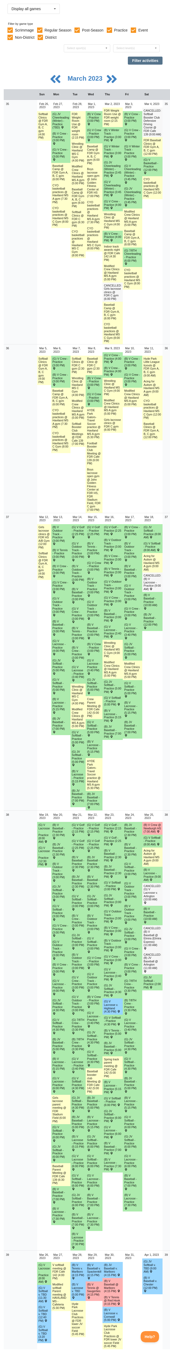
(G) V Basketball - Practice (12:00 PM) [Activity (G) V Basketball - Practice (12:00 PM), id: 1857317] (151, 166)
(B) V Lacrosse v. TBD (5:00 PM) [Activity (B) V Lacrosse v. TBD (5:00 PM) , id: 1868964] (78, 1291)
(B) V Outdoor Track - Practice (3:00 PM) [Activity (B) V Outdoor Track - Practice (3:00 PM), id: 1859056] (93, 587)
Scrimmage (24, 30)
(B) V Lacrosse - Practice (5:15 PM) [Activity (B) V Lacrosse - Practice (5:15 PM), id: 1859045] (78, 778)
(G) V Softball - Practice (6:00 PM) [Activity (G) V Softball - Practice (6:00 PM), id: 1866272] (78, 1182)
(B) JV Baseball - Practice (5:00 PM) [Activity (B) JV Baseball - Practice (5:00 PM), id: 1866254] (130, 1085)
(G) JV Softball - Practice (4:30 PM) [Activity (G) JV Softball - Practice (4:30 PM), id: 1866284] (78, 1104)
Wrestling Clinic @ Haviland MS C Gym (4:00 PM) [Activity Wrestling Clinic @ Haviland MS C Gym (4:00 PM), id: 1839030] (112, 221)
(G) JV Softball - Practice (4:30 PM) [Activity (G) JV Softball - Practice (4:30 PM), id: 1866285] (93, 1039)
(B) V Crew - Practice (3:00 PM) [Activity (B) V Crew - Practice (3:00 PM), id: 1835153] (60, 138)
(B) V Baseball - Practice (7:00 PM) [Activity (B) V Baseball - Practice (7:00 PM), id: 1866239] (78, 1221)
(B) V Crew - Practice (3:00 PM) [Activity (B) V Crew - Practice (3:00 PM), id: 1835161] (132, 363)
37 (7, 517)
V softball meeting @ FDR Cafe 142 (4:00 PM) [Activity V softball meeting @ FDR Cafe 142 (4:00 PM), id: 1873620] (59, 1271)
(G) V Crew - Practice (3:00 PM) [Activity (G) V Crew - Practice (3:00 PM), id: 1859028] (94, 567)
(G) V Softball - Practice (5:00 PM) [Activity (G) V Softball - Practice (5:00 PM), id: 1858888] (93, 728)
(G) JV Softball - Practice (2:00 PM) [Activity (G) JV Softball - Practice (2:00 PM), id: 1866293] (152, 982)
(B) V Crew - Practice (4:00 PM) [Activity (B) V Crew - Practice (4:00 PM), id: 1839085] (112, 237)
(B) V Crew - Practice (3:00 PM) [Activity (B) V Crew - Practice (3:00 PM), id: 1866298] (132, 969)
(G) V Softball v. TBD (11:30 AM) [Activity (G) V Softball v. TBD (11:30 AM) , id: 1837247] (43, 1294)
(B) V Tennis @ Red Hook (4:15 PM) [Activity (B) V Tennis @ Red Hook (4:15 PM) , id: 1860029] (112, 1300)
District (51, 37)
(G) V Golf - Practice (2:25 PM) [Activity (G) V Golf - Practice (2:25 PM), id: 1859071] (93, 531)
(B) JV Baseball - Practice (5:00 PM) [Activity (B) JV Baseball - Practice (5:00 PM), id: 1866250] (59, 1046)
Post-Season (92, 30)
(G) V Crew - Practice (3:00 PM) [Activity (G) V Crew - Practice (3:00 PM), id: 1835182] (60, 154)
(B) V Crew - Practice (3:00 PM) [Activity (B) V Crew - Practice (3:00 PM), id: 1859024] (112, 559)
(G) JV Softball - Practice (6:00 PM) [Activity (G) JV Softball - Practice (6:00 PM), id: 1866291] (112, 1116)
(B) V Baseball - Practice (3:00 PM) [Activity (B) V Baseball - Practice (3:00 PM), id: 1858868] (112, 615)
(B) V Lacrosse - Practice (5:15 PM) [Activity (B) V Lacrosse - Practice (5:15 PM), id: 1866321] (78, 1143)
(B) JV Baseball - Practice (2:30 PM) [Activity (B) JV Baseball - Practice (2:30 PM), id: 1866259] (112, 871)
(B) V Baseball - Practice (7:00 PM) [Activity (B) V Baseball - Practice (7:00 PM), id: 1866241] (112, 1148)
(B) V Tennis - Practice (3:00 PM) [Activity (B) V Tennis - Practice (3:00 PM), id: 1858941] (112, 572)
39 (7, 1254)
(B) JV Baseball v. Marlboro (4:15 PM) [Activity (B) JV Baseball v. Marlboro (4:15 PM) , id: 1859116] (112, 1270)
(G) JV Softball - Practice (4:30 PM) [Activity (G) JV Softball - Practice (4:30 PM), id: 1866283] (59, 1007)
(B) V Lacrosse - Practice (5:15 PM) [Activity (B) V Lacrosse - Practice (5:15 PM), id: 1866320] (59, 1065)
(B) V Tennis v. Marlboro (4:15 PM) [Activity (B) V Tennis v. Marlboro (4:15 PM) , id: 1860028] (78, 1271)
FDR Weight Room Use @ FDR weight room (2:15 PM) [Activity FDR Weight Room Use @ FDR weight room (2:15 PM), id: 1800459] (78, 125)
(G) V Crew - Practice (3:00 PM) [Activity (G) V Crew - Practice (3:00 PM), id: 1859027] (78, 615)
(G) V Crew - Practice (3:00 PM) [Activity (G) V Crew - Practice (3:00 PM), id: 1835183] (60, 363)
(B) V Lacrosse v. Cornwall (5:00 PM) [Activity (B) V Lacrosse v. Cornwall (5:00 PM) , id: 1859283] (112, 1314)
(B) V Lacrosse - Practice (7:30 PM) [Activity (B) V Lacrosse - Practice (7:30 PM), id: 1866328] (112, 1164)
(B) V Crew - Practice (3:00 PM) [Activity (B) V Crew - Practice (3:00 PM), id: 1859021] (60, 570)
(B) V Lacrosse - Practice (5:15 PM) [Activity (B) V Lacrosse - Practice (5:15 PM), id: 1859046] (93, 748)
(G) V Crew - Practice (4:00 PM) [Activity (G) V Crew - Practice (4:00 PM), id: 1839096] (112, 205)
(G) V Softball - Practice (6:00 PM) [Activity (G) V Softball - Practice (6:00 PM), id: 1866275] (130, 1123)
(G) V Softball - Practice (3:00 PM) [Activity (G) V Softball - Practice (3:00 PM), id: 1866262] (78, 903)
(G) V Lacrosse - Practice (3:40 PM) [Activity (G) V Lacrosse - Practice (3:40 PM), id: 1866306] (93, 1019)
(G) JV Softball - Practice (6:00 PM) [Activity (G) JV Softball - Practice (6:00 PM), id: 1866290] (93, 1143)
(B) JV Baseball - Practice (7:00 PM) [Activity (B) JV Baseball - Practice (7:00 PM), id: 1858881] (78, 797)
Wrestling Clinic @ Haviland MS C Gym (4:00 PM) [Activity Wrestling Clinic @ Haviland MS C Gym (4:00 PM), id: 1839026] (78, 152)
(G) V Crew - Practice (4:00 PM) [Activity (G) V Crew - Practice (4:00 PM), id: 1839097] (112, 358)
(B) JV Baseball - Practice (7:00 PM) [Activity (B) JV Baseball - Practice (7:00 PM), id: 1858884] (130, 728)
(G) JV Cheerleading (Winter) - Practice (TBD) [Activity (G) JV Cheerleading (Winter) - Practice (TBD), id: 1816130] (61, 120)
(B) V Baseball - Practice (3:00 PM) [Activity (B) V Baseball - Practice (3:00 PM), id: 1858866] (78, 595)
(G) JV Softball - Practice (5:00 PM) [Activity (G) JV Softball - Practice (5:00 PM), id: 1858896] (59, 667)
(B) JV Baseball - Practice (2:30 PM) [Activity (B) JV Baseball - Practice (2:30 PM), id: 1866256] (59, 851)
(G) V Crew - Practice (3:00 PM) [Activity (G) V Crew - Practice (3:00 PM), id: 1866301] (94, 962)
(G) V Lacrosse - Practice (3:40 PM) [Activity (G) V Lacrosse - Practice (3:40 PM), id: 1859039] (130, 631)
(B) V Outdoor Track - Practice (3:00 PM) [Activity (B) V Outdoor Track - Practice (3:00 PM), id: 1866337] (130, 914)
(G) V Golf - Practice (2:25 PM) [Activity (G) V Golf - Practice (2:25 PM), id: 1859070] (78, 531)
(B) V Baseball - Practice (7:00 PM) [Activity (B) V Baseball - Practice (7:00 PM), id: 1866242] (130, 1182)
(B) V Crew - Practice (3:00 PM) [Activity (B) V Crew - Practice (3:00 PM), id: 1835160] (132, 118)
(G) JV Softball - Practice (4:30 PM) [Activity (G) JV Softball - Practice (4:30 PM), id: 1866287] (130, 1046)
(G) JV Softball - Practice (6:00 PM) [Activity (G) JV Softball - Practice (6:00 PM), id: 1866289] (78, 1201)
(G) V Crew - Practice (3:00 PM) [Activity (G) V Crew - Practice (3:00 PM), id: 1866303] (132, 953)
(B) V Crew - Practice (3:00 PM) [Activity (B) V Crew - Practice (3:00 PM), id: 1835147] (94, 383)
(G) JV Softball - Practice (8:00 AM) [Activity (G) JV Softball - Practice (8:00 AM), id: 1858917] (152, 532)
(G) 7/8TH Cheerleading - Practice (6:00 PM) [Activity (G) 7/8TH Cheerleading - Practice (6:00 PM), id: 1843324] (132, 257)
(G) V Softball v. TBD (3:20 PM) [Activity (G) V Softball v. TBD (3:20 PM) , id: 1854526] (43, 1333)
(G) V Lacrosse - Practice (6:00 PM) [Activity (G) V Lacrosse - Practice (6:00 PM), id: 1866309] (59, 1085)
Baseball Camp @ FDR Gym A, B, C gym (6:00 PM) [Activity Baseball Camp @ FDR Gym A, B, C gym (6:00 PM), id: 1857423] (60, 397)
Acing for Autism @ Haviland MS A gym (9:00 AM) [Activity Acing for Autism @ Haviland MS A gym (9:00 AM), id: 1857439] (152, 388)
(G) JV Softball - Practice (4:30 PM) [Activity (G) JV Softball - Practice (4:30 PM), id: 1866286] (112, 990)
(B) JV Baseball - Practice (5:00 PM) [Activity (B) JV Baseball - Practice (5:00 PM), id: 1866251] (78, 1123)
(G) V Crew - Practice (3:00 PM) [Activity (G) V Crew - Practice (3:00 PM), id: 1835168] (94, 134)
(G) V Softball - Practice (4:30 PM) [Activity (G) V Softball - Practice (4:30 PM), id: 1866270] (130, 1065)
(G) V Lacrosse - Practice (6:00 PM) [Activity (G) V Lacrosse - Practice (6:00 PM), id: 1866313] (130, 1162)
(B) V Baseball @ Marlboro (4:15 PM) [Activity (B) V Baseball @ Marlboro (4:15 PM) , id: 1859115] (112, 1286)
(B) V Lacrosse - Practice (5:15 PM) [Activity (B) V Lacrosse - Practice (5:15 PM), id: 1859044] (59, 705)
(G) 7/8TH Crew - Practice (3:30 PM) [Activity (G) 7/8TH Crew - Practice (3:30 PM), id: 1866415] (78, 1026)
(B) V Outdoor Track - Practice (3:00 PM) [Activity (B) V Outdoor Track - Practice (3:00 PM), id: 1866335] (93, 924)
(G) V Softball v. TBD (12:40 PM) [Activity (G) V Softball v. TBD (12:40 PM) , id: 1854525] (43, 1313)
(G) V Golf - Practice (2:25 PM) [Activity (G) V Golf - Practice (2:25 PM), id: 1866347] (93, 845)
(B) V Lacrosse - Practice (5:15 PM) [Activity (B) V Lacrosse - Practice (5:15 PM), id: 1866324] (130, 1104)
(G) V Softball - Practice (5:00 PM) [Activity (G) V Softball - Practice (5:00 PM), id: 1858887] (78, 739)
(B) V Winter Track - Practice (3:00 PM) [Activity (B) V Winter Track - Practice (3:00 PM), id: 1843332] (112, 135)
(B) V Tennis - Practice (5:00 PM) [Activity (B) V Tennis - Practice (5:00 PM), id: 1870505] (112, 1034)
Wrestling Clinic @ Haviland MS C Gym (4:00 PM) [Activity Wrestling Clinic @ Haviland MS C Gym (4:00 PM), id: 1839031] (112, 387)
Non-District (24, 37)
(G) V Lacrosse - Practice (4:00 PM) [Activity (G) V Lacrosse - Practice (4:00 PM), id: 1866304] (59, 987)
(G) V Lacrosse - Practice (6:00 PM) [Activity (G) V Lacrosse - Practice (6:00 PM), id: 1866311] (93, 1182)
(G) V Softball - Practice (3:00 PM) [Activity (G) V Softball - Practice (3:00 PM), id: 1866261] (59, 912)
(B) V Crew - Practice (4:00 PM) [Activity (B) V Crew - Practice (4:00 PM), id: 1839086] (112, 371)
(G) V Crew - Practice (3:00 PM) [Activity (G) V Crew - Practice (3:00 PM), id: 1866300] (78, 984)
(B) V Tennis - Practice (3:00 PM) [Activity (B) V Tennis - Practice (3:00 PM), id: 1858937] (60, 554)
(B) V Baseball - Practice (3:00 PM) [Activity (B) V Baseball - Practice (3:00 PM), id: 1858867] (93, 631)
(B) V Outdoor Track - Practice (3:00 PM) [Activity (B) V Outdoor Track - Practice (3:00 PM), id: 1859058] (130, 551)
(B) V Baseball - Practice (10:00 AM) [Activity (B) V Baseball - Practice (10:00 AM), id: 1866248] (150, 915)
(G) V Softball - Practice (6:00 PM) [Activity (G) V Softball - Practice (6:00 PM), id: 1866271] (59, 1133)
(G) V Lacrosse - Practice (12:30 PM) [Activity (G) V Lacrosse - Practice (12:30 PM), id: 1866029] (44, 856)
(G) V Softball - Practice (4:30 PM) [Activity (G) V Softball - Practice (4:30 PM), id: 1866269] (112, 1021)
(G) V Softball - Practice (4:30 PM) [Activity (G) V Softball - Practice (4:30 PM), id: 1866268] (93, 1058)
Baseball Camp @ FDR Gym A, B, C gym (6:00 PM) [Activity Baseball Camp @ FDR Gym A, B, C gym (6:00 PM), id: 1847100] (132, 237)
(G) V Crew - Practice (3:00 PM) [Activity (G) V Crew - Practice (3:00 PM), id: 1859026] (60, 587)
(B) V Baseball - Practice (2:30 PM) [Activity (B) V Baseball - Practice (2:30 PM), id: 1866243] (59, 831)
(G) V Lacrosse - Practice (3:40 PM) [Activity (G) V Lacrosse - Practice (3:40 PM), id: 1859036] (78, 673)
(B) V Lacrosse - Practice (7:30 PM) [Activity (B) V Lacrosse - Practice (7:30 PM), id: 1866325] (59, 1215)
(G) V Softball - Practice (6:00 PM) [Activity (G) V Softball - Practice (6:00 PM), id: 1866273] (93, 1162)
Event (143, 30)
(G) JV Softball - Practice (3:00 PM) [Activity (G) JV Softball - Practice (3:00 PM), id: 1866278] (59, 893)
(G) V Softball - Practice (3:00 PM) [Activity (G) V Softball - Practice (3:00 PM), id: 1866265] (130, 870)
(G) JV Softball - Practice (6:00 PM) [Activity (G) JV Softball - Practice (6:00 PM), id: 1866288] (59, 1153)
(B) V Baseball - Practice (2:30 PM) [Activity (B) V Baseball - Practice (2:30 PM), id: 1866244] (78, 864)
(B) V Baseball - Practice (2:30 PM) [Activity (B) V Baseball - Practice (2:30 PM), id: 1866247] (130, 851)
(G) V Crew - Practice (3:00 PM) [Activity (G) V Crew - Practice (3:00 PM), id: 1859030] (132, 613)
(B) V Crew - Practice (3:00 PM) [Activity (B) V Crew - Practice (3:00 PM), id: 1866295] (78, 922)
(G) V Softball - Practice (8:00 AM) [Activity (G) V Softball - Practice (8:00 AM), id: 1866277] (152, 841)
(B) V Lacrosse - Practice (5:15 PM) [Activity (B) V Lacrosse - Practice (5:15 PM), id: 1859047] (112, 715)
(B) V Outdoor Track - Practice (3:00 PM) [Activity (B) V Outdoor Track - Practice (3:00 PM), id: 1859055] (78, 574)
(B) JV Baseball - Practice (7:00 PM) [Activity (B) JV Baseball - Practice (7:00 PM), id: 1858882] (93, 800)
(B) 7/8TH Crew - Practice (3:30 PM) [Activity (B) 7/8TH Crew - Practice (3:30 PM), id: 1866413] (78, 1046)
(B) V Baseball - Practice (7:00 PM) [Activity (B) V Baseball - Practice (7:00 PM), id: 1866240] (93, 1201)
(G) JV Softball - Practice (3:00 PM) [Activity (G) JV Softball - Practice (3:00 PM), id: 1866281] (112, 900)
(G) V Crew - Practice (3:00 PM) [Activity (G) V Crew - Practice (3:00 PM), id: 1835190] (132, 379)
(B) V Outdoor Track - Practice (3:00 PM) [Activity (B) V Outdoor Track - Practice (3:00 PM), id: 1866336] (112, 945)
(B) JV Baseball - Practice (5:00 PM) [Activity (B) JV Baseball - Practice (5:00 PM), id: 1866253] (112, 1048)
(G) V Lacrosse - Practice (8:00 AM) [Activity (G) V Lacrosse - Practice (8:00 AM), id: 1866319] (44, 1273)
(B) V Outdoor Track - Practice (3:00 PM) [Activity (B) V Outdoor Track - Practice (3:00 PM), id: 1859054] (59, 535)
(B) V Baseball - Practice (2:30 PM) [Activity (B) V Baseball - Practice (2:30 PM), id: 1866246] (112, 855)
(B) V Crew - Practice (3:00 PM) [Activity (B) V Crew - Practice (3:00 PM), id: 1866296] (94, 1001)
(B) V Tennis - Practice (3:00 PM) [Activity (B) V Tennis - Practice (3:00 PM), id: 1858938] (93, 550)
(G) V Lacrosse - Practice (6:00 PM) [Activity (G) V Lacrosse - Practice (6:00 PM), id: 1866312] (112, 1132)
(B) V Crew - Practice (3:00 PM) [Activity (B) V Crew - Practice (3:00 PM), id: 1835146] (94, 118)
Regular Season (58, 30)
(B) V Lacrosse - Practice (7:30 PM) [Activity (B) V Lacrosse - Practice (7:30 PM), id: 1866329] (130, 1201)
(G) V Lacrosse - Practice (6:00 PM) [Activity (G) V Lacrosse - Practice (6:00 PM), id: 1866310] (78, 1162)
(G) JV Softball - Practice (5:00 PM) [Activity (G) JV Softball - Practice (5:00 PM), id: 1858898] (93, 686)
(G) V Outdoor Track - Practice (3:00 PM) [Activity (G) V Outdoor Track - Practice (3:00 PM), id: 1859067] (112, 586)
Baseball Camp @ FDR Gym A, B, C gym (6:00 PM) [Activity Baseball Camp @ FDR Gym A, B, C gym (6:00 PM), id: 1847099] (112, 311)
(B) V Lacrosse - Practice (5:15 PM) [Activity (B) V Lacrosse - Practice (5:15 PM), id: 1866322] (93, 1123)
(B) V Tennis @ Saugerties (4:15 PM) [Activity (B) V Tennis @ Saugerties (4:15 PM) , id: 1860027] (93, 1291)
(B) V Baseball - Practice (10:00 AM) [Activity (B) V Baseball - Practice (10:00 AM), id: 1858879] (150, 601)
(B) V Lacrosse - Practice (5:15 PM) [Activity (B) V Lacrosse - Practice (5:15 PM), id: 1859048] (130, 709)
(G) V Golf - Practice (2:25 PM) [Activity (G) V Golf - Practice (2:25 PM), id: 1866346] (78, 845)
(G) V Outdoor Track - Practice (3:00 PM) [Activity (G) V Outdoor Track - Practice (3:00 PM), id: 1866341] (112, 916)
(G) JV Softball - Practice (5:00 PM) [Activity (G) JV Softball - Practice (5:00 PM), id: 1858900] (130, 650)
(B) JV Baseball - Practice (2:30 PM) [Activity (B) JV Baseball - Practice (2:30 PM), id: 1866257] (78, 883)
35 (7, 103)
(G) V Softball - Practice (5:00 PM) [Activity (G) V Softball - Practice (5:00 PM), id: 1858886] (59, 686)
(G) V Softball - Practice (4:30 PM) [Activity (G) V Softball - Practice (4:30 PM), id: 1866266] (59, 1026)
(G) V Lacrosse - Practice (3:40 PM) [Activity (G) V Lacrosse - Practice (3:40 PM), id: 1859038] (112, 631)
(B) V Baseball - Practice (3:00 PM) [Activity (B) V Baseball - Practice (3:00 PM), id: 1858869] (130, 572)
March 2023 (86, 78)
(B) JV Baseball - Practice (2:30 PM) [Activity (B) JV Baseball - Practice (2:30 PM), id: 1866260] (130, 831)
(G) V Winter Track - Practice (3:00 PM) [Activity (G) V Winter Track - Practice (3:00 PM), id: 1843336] (112, 151)
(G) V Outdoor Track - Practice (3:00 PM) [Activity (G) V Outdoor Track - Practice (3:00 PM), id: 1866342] (130, 891)
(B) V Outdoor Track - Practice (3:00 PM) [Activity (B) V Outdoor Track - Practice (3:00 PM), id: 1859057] (112, 545)
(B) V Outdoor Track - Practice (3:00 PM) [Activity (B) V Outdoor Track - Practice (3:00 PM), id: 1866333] (59, 872)
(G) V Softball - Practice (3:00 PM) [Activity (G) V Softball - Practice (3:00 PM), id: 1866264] (112, 886)
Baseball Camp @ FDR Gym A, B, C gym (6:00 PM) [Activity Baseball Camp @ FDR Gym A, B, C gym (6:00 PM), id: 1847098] (93, 155)
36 (7, 348)
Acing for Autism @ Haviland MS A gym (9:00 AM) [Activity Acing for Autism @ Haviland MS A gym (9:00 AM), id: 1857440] (152, 562)
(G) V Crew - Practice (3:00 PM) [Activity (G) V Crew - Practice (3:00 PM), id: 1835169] (94, 399)
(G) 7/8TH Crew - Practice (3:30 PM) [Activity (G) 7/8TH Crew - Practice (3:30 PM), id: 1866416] (130, 987)
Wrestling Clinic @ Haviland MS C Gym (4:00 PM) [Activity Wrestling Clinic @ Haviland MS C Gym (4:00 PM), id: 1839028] (78, 695)
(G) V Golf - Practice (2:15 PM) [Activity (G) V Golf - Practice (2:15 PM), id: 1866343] (78, 829)
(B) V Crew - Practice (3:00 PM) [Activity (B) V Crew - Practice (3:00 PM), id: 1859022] (78, 654)
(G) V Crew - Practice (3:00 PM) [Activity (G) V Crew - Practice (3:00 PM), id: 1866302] (112, 960)
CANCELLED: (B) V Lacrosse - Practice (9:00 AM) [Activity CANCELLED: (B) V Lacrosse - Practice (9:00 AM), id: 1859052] (152, 582)
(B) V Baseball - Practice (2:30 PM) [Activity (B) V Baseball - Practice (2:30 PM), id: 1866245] (93, 883)
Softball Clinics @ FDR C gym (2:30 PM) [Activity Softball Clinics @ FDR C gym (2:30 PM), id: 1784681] (78, 365)
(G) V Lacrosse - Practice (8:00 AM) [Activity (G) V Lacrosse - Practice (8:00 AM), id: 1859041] (44, 833)
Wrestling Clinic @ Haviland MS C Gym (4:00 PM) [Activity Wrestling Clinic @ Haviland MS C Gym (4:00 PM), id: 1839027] (78, 387)
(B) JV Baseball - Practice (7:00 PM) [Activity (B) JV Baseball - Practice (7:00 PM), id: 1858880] (59, 725)
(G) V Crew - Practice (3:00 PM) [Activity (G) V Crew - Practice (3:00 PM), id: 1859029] (112, 601)
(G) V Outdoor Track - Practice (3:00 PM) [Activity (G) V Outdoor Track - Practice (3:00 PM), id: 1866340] (93, 982)
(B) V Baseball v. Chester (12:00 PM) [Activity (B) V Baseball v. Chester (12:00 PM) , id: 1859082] (150, 1284)
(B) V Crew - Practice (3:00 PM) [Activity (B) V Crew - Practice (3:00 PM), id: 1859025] (132, 531)
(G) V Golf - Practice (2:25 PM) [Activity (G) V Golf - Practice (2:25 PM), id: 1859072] (112, 530)
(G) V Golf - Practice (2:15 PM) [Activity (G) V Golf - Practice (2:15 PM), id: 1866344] (93, 829)
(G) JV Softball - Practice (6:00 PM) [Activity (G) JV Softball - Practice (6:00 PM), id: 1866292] (130, 1143)
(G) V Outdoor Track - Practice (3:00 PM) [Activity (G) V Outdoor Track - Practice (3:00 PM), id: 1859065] (78, 551)
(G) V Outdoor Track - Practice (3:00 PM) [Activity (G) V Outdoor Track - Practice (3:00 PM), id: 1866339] (78, 1005)
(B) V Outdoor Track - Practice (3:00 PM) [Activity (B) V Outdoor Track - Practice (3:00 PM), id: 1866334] (78, 962)
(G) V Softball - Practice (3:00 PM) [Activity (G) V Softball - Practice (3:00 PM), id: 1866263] (93, 945)
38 (7, 814)
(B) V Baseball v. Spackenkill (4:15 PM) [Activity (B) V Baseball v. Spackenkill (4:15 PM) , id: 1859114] (94, 1271)
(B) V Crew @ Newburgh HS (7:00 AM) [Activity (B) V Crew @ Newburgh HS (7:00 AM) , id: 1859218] (152, 828)
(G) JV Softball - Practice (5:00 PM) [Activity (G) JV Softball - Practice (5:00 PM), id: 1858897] (78, 758)
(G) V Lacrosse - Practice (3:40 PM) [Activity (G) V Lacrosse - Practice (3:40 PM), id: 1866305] (78, 1065)
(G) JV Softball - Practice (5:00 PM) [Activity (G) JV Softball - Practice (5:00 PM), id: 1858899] (112, 686)
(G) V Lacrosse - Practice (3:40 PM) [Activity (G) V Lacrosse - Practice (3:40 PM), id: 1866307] (112, 974)
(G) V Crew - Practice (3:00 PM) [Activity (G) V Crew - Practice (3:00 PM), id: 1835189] (132, 134)
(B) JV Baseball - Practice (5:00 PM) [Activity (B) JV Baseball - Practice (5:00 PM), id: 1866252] (93, 1104)
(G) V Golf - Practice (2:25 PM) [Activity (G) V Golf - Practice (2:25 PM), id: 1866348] (112, 841)
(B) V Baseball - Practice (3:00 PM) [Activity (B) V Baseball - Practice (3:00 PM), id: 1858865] (59, 628)
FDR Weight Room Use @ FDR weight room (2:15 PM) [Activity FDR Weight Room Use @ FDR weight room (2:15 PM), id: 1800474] (112, 117)
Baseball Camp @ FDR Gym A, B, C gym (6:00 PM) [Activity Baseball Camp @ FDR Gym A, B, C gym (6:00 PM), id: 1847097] (78, 198)
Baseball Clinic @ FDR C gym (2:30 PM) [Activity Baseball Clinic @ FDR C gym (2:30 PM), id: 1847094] (93, 365)
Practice (121, 30)
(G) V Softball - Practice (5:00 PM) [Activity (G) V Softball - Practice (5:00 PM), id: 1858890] (130, 689)
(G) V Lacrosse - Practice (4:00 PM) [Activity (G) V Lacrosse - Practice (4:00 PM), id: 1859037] (59, 647)
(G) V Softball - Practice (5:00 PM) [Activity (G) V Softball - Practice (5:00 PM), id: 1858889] (112, 701)
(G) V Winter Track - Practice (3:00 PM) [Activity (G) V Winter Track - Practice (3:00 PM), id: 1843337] (132, 153)
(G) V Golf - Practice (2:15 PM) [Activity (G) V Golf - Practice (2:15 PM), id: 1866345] (112, 828)
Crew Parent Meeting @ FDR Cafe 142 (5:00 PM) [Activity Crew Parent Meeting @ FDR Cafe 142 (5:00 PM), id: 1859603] (94, 707)
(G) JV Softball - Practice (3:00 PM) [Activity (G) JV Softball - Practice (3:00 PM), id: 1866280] (93, 903)
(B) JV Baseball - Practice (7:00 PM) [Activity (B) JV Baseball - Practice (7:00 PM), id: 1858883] (112, 731)
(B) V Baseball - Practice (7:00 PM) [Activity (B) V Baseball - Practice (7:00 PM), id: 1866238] (59, 1195)
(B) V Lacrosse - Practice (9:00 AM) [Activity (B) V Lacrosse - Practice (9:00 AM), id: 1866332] (152, 874)
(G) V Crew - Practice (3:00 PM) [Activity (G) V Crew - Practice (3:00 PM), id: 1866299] (60, 930)
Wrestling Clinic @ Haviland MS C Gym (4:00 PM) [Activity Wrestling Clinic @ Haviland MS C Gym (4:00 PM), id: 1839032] (112, 649)
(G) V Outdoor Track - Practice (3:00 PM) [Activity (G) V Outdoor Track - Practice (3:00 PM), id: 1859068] (130, 593)
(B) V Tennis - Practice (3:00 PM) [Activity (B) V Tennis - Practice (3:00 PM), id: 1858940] (78, 634)
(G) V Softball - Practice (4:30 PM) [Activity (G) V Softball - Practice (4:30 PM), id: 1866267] (78, 1085)
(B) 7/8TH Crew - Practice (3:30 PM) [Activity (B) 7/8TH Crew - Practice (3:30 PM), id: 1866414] (130, 1007)
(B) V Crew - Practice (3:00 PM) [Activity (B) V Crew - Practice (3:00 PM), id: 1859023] (94, 648)
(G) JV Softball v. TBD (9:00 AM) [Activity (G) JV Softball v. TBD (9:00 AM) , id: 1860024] (150, 1266)
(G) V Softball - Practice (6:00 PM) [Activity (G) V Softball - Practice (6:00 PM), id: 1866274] (112, 1102)
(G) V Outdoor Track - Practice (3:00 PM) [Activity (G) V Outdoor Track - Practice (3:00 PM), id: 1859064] (59, 606)
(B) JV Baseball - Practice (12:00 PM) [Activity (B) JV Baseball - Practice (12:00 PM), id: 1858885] (150, 621)
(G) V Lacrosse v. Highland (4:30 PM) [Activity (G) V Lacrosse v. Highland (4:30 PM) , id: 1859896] (112, 1006)
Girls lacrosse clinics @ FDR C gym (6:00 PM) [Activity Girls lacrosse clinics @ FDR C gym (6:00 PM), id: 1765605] (112, 425)
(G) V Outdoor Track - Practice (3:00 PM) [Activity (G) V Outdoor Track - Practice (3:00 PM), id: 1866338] (59, 950)
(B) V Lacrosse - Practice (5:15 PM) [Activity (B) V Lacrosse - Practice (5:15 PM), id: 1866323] (112, 1087)
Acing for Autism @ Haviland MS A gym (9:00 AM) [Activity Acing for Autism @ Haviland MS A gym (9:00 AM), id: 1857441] (152, 857)
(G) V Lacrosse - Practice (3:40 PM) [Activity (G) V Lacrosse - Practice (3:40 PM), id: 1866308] (130, 1026)
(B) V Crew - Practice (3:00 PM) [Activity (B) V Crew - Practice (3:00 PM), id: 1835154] (60, 379)
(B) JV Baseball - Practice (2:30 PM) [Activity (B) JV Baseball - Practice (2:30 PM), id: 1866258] (93, 864)
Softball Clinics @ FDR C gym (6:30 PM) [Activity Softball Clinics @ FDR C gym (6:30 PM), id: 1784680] (78, 218)
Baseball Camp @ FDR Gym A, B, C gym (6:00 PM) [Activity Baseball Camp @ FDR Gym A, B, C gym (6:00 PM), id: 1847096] (60, 172)
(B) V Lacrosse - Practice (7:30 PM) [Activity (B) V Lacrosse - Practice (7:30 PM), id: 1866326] (78, 1240)
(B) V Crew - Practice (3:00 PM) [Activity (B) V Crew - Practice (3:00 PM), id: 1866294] (60, 969)
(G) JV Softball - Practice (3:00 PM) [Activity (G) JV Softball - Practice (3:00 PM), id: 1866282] (130, 935)
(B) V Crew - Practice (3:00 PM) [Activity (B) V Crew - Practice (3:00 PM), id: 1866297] (112, 931)
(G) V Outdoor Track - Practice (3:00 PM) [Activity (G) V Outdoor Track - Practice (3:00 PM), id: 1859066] (93, 610)
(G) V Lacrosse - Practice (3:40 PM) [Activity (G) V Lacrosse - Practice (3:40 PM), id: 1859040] (93, 667)
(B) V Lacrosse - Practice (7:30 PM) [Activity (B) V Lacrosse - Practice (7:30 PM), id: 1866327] (93, 1221)
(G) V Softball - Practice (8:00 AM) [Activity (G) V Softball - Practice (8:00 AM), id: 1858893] (152, 547)
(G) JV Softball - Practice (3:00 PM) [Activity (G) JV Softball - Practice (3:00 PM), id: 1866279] (78, 942)
